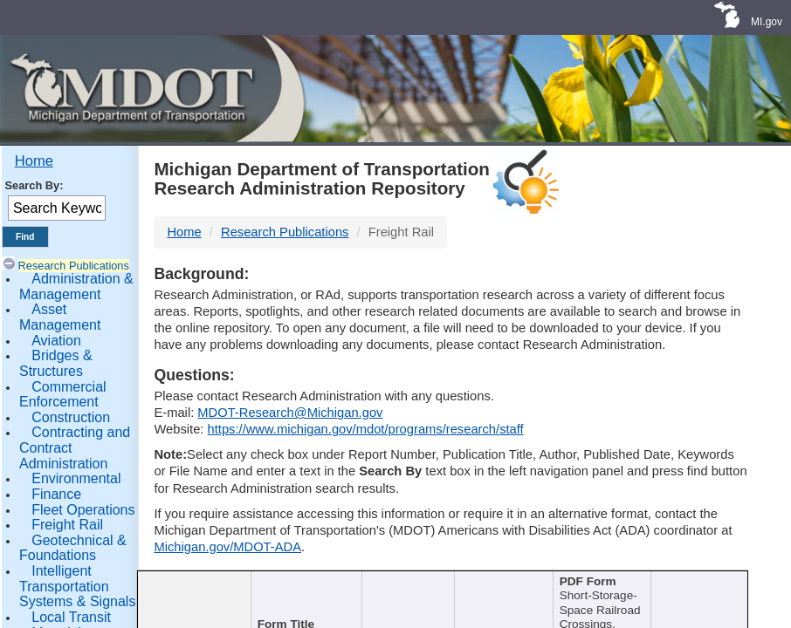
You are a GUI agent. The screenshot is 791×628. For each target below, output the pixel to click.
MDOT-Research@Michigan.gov (289, 413)
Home (34, 161)
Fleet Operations (82, 509)
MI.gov (766, 22)
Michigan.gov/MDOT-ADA (227, 547)
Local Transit (71, 617)
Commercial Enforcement (63, 394)
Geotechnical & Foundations (73, 548)
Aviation (56, 340)
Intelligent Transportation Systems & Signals (77, 586)
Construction (70, 417)
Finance (56, 494)
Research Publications (73, 265)
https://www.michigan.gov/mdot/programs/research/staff (366, 429)
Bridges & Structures (56, 363)
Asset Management (59, 317)
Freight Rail (67, 524)
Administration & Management (76, 286)
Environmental (75, 478)
